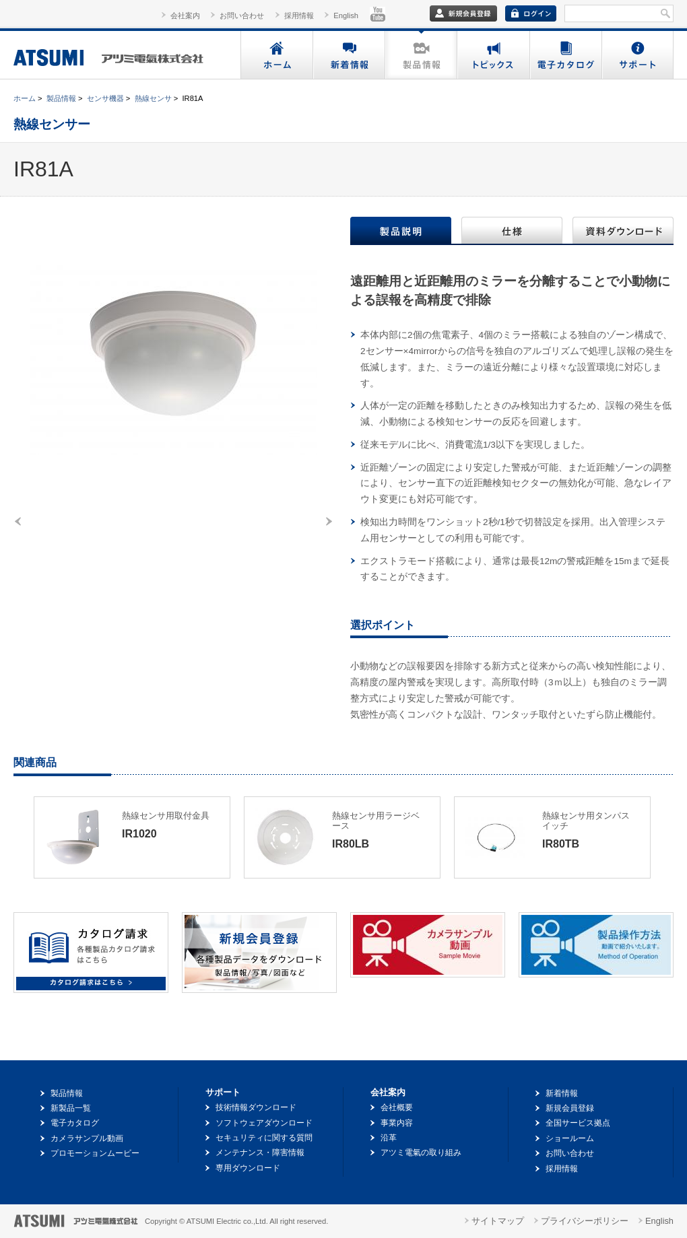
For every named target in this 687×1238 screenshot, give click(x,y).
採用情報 (299, 15)
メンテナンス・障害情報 (260, 1152)
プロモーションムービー (95, 1153)
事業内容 (397, 1123)
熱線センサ (153, 98)
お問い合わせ (242, 15)
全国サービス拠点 (578, 1123)
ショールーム (570, 1138)
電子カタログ (565, 55)
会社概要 (397, 1107)
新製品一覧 (71, 1108)
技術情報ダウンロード (256, 1107)
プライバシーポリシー (584, 1221)
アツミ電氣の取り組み (421, 1152)
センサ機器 (105, 98)
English (345, 15)
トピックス (493, 55)
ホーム (276, 55)
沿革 (389, 1137)
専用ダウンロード (248, 1168)
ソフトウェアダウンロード (264, 1123)
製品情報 (421, 55)
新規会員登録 (570, 1108)
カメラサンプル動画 (87, 1138)
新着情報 (349, 55)
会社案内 (185, 15)
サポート (637, 55)
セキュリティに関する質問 (264, 1137)
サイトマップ (497, 1221)
